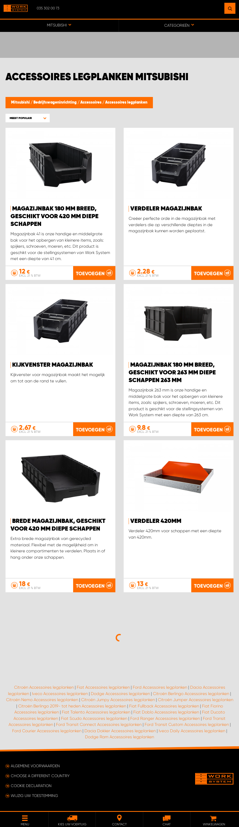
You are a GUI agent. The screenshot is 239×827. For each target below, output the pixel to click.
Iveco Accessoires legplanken (60, 693)
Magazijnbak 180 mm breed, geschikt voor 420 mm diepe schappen (54, 216)
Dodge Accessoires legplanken (120, 693)
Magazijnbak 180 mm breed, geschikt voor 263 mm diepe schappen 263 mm (172, 372)
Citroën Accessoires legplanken (44, 687)
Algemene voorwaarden (35, 766)
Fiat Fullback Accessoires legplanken (164, 706)
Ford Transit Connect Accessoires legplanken (99, 724)
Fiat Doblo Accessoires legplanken (166, 712)
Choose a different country (40, 776)
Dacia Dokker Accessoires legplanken (120, 730)
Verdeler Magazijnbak (166, 209)
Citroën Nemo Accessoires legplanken (42, 699)
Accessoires (91, 102)
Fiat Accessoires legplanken (103, 687)
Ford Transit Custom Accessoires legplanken (187, 724)
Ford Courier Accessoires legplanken (46, 730)
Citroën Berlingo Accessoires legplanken (191, 693)
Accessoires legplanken (126, 102)
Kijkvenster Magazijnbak (52, 365)
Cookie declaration (31, 785)
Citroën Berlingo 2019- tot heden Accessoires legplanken (72, 706)
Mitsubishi (21, 102)
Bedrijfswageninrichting (55, 102)
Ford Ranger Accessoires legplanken (165, 718)
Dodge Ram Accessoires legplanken (119, 736)
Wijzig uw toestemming (34, 795)
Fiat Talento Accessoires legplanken (96, 712)
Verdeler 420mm (155, 521)
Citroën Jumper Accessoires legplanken (195, 699)
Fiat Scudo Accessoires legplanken (94, 718)
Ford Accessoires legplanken (160, 687)
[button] (28, 118)
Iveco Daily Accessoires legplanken (192, 730)
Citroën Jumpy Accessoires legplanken (118, 699)
